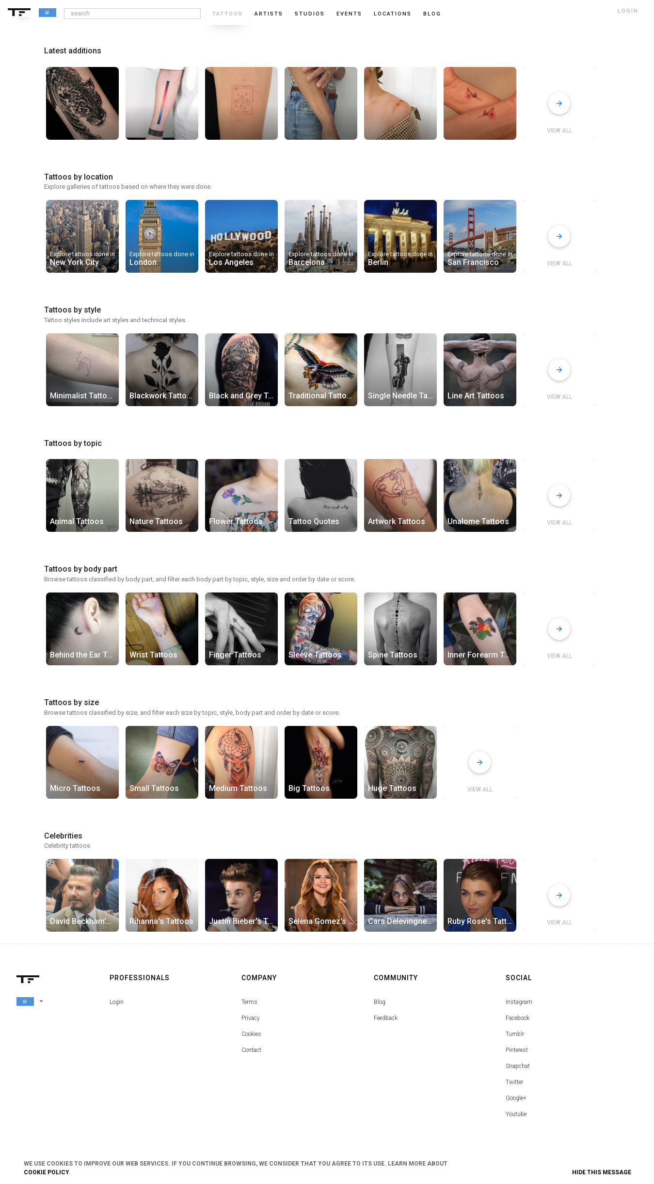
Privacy (250, 1018)
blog (432, 14)
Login (117, 1002)
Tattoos (227, 14)
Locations (393, 14)
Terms (249, 1002)
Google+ (516, 1098)
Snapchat (518, 1066)
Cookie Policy (46, 1172)
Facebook (517, 1018)
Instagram (519, 1002)
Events (349, 14)
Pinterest (517, 1050)
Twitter (514, 1082)
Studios (310, 14)
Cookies (251, 1034)
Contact (251, 1050)
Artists (269, 14)
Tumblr (515, 1034)
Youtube (516, 1114)
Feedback (386, 1018)
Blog (379, 1002)
